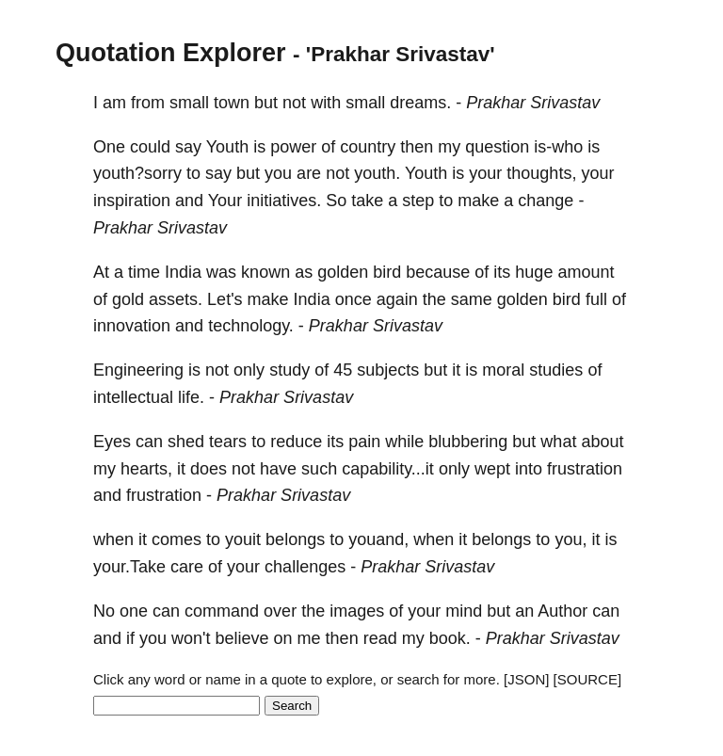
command (222, 611)
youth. (377, 173)
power (293, 146)
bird (387, 272)
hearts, (146, 468)
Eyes (112, 441)
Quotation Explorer (171, 53)
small (189, 102)
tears (228, 441)
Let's (224, 299)
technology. (251, 325)
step (418, 200)
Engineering (138, 370)
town (231, 102)
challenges (305, 566)
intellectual (133, 397)
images (356, 611)
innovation (131, 325)
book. (450, 638)
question (497, 146)
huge (534, 272)
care (186, 566)
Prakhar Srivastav (533, 102)
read (380, 638)
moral (503, 370)
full (596, 299)
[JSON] (526, 679)
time (144, 272)
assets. (175, 299)
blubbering (467, 441)
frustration (584, 468)
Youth (227, 146)
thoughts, (541, 173)
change (545, 200)
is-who (558, 146)
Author (562, 611)
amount (585, 272)
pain (364, 441)
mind (463, 611)
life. (191, 397)
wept (492, 468)
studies (556, 370)
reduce (296, 441)
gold (128, 299)
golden (342, 272)
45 (342, 370)
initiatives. (284, 200)
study (289, 370)
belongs (295, 539)
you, (570, 539)
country (367, 146)
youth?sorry (137, 173)
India (183, 272)
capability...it (388, 468)
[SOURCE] (588, 679)
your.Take (129, 566)
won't (190, 638)
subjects (388, 370)
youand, (378, 539)
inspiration (131, 200)
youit (243, 539)
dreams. (420, 102)
